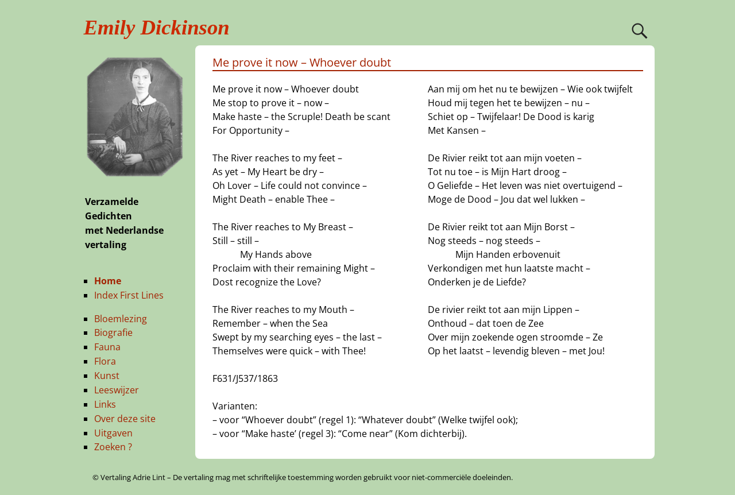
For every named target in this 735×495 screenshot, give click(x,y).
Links (105, 404)
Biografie (113, 332)
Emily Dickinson (157, 27)
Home (107, 280)
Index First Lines (129, 295)
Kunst (106, 375)
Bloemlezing (120, 318)
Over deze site (125, 418)
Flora (105, 361)
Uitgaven (113, 433)
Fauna (107, 347)
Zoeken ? (113, 446)
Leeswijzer (116, 390)
